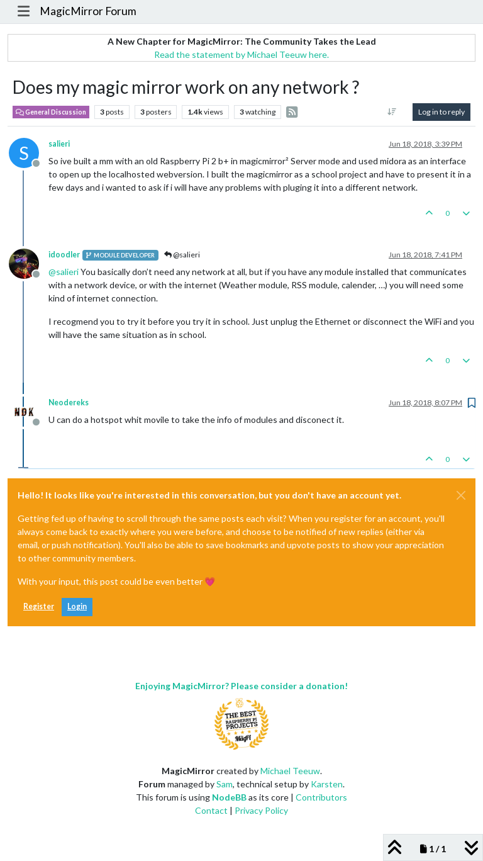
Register (38, 606)
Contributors (321, 797)
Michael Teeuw (290, 770)
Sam (224, 784)
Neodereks (68, 402)
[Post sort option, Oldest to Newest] (392, 112)
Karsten (327, 784)
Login (77, 606)
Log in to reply (441, 111)
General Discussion (51, 112)
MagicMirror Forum (88, 11)
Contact (211, 810)
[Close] (461, 495)
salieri (59, 144)
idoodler (64, 254)
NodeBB (229, 797)
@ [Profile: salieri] (63, 271)
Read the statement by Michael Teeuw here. (241, 54)
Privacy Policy (261, 810)
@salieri (182, 254)
